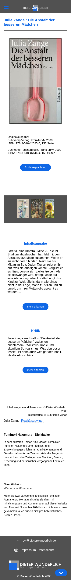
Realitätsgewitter (32, 420)
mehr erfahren (35, 306)
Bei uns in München (17, 488)
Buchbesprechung (35, 167)
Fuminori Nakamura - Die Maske (27, 434)
